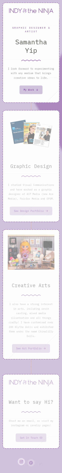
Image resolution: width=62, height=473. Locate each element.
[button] (31, 90)
